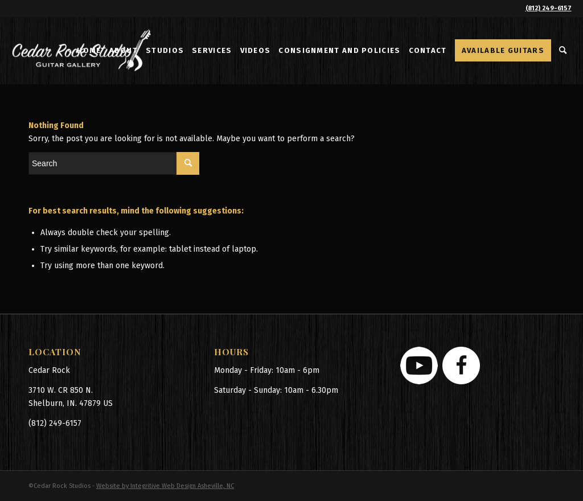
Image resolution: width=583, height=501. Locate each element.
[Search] (563, 50)
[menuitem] (89, 50)
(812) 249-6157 (548, 8)
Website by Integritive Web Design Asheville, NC (165, 486)
